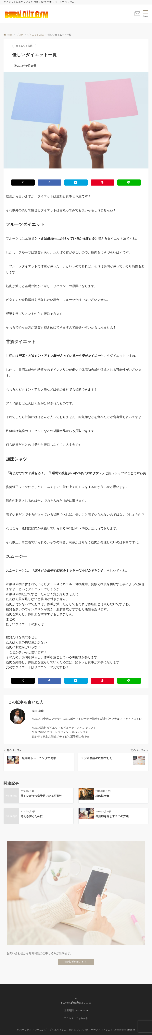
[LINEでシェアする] (129, 182)
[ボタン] (137, 15)
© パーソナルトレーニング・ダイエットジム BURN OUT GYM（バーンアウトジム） (65, 1030)
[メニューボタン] (145, 13)
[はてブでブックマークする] (76, 182)
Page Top (76, 994)
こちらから (82, 1018)
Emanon (131, 1030)
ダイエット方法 (24, 46)
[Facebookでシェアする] (49, 182)
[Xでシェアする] (23, 182)
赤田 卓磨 (38, 711)
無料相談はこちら (76, 961)
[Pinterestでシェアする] (102, 182)
